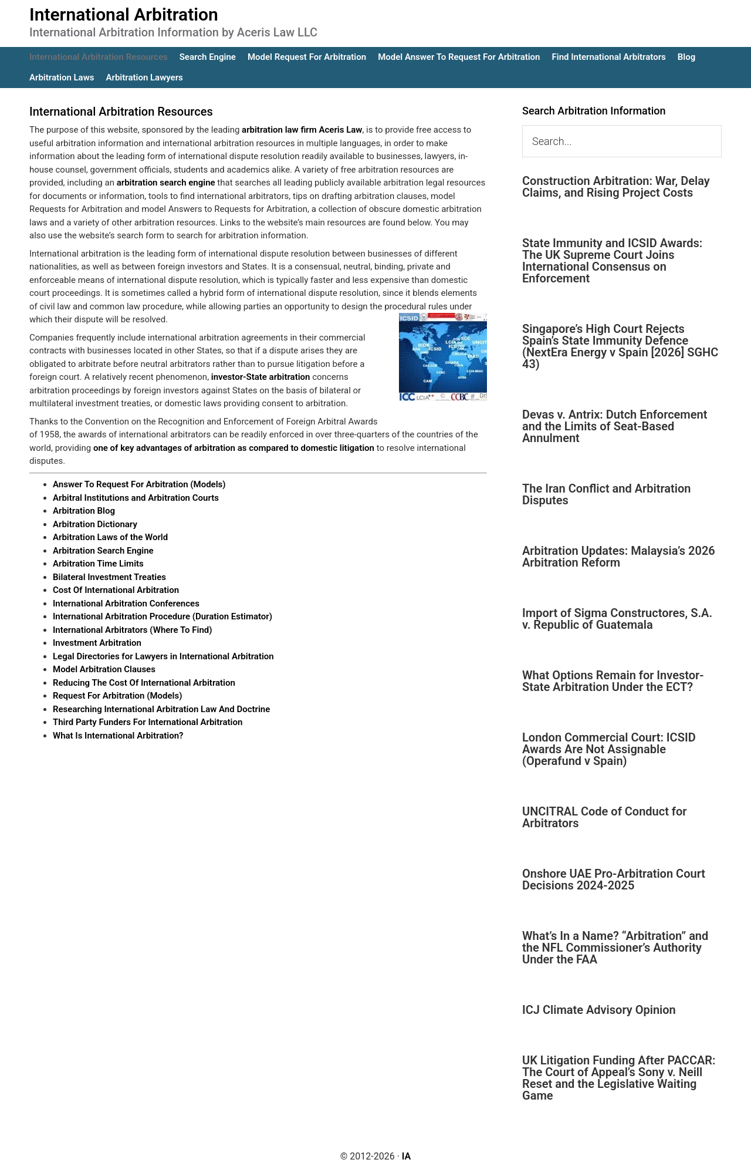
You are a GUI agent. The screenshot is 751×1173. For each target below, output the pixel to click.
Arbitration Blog (84, 510)
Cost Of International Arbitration (116, 590)
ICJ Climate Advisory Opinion (599, 1010)
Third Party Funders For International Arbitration (147, 722)
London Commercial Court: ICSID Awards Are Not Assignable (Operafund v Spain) (609, 749)
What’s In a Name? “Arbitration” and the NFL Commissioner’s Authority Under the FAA (615, 947)
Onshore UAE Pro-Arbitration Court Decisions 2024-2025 (613, 879)
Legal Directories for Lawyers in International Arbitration (163, 656)
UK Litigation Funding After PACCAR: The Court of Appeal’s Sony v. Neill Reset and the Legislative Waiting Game (619, 1078)
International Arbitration (123, 14)
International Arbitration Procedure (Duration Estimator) (162, 616)
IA (406, 1156)
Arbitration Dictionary (95, 524)
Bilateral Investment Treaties (109, 577)
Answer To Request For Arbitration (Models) (139, 484)
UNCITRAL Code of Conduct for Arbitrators (604, 817)
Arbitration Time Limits (98, 563)
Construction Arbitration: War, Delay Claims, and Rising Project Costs (616, 187)
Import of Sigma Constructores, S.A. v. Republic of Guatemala (617, 619)
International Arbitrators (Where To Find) (132, 630)
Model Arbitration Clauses (104, 669)
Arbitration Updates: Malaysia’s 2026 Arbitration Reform (618, 556)
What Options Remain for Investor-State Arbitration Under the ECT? (613, 681)
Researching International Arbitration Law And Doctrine (161, 709)
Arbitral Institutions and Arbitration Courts (136, 498)
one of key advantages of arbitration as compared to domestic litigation (233, 448)
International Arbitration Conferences (126, 603)
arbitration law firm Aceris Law (302, 129)
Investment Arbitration (97, 643)
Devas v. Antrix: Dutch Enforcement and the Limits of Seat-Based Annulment (614, 426)
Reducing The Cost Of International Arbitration (144, 682)
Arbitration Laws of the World (110, 537)
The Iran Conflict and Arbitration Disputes (606, 494)
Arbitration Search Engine (103, 550)
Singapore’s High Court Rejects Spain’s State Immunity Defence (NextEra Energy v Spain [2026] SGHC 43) (620, 346)
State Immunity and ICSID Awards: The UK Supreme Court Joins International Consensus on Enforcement (612, 260)
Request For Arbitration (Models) (117, 695)
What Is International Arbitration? (118, 735)
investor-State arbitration (260, 377)
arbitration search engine (166, 182)
